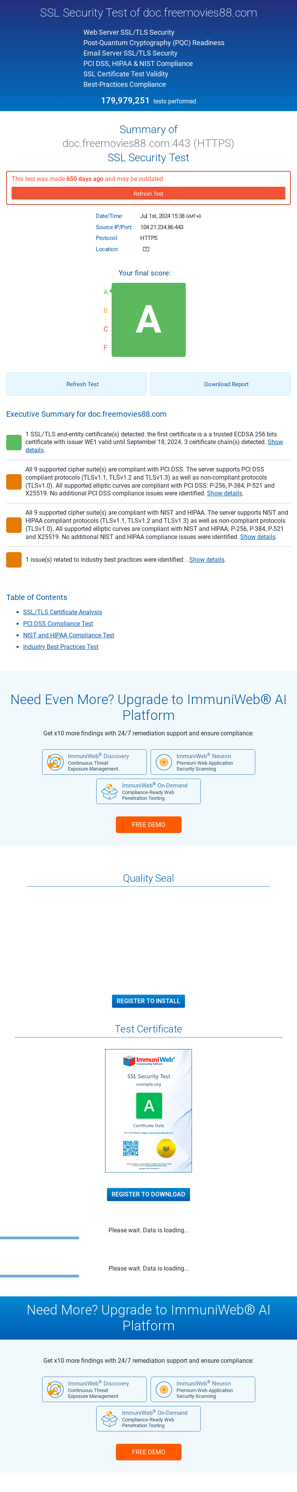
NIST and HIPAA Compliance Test (68, 635)
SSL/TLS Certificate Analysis (62, 612)
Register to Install (148, 1001)
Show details (224, 493)
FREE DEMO (148, 824)
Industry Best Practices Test (60, 647)
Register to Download (148, 1194)
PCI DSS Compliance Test (58, 623)
